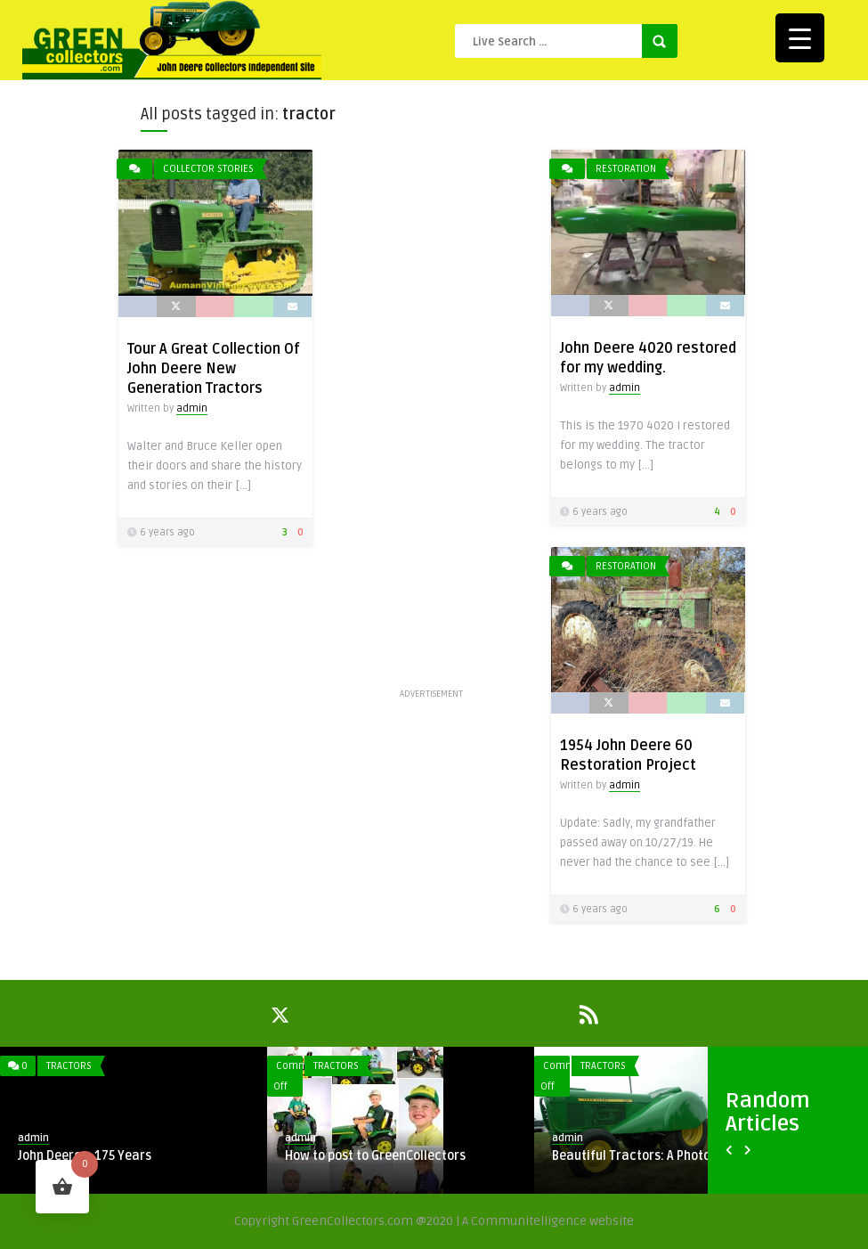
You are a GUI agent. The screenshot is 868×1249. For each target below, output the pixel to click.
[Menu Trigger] (799, 37)
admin (191, 408)
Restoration (626, 169)
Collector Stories (208, 169)
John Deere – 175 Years (84, 1155)
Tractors (69, 1066)
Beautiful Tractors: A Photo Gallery (653, 1155)
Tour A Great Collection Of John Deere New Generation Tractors (213, 368)
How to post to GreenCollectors (375, 1155)
